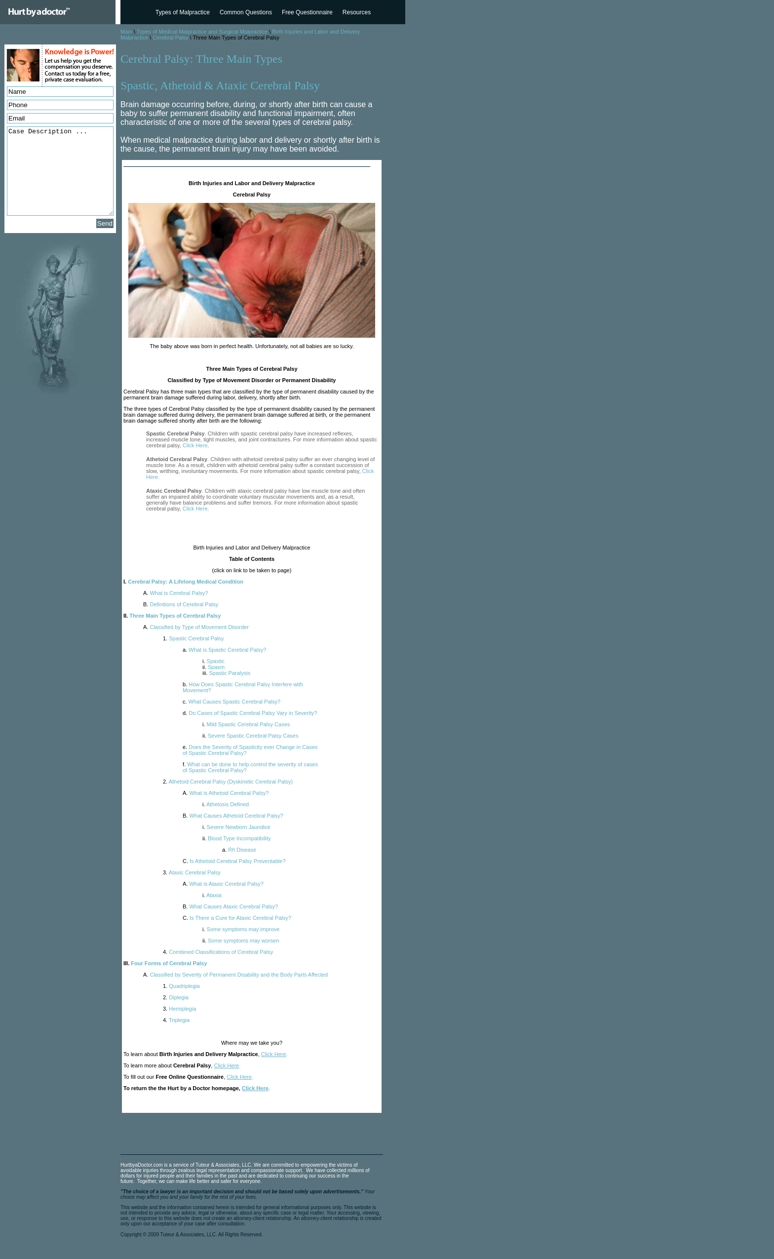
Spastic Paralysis (226, 673)
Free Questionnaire (307, 12)
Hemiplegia (179, 1009)
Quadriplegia (181, 986)
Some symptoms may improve (240, 929)
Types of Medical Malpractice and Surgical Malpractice (202, 32)
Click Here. (196, 508)
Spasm (213, 667)
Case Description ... (60, 171)
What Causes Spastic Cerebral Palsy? (231, 702)
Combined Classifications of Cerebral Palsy (218, 952)
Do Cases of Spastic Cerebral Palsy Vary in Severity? (250, 713)
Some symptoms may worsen (240, 941)
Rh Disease (239, 850)
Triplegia (176, 1020)
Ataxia (212, 895)
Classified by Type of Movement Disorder (196, 627)
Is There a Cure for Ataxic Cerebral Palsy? (237, 918)
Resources (357, 12)
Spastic (213, 661)
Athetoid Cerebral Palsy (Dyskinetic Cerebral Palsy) (228, 782)
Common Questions (246, 12)
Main (126, 32)
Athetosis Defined (225, 804)
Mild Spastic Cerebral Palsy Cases (246, 724)
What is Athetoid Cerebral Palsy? (226, 793)
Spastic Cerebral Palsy (193, 638)
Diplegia (176, 997)
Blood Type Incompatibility (236, 838)
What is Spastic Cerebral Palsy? (224, 650)
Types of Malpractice (182, 12)
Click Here (195, 445)
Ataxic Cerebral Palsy (192, 872)
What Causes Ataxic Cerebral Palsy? (230, 906)
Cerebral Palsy (170, 37)
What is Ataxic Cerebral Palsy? (223, 884)
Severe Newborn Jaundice (236, 827)
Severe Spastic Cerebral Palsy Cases (250, 736)
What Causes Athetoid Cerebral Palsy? (233, 816)
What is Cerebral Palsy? (175, 593)
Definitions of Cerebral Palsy (180, 604)
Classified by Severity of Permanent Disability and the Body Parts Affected (235, 975)
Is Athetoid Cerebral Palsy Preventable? (234, 861)
